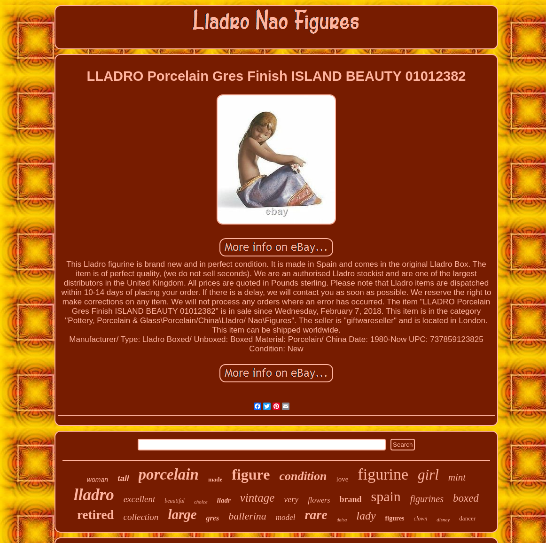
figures (395, 518)
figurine (383, 474)
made (215, 479)
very (291, 499)
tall (123, 478)
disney (443, 519)
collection (140, 517)
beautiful (174, 500)
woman (97, 479)
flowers (319, 500)
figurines (427, 499)
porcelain (169, 474)
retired (95, 515)
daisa (342, 519)
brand (350, 499)
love (342, 479)
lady (365, 516)
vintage (257, 497)
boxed (466, 498)
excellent (140, 499)
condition (303, 476)
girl (428, 474)
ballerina (247, 516)
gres (212, 518)
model (286, 517)
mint (457, 477)
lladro (94, 495)
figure (251, 474)
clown (421, 518)
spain (386, 496)
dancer (467, 518)
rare (315, 514)
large (182, 514)
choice (201, 501)
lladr (224, 500)
